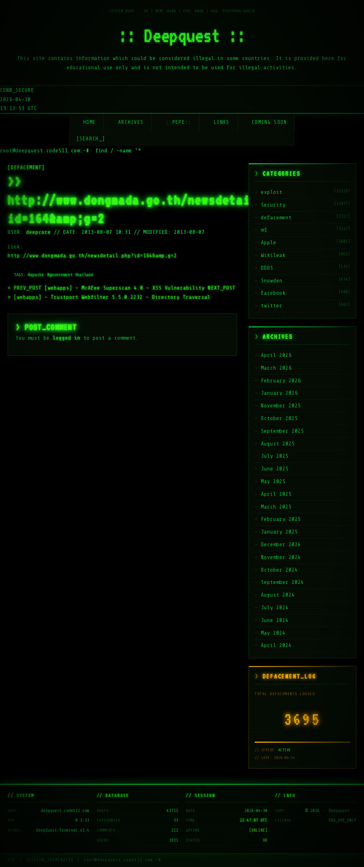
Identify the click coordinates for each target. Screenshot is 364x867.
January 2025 (279, 532)
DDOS (267, 268)
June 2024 (275, 620)
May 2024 (273, 633)
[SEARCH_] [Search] (91, 139)
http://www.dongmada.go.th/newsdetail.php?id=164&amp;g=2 (92, 255)
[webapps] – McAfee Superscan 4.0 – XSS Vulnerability (108, 288)
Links (222, 122)
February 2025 (281, 519)
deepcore (38, 232)
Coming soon (269, 122)
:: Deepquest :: (182, 35)
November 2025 (281, 405)
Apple (268, 242)
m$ (264, 230)
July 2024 (275, 607)
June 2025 (275, 469)
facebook (273, 293)
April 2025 (276, 494)
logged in (66, 338)
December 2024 (281, 544)
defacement (276, 217)
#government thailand (70, 274)
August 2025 (278, 444)
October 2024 (279, 570)
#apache (36, 274)
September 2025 (282, 431)
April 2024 (276, 645)
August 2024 (278, 595)
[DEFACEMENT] (26, 167)
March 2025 (276, 507)
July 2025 (275, 456)
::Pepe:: (178, 122)
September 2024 (282, 582)
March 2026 (276, 368)
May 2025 (273, 481)
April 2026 (276, 355)
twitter (271, 305)
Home (89, 122)
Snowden (271, 280)
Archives (131, 122)
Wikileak (273, 255)
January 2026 (279, 393)
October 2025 (279, 418)
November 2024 (281, 557)
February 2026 (281, 380)
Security (273, 205)
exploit (271, 192)
